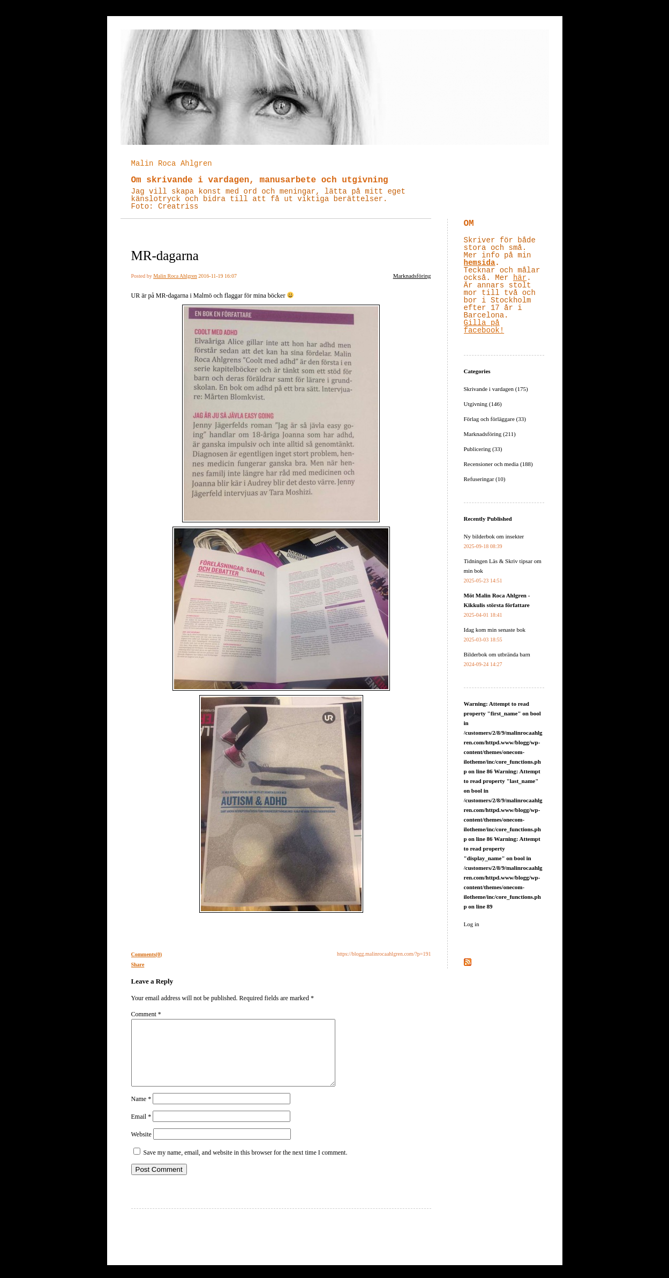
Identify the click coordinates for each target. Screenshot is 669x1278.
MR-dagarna (165, 255)
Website (141, 1147)
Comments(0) (146, 954)
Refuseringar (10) (485, 479)
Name (141, 1112)
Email (141, 1129)
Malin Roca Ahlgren (171, 163)
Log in (471, 924)
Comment (146, 1014)
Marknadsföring (412, 275)
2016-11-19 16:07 (217, 276)
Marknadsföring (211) (490, 434)
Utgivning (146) (483, 404)
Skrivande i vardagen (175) (496, 389)
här (520, 278)
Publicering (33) (483, 449)
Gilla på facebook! (484, 327)
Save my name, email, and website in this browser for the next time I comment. (246, 1165)
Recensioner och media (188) (498, 464)
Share (138, 964)
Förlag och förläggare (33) (495, 419)
